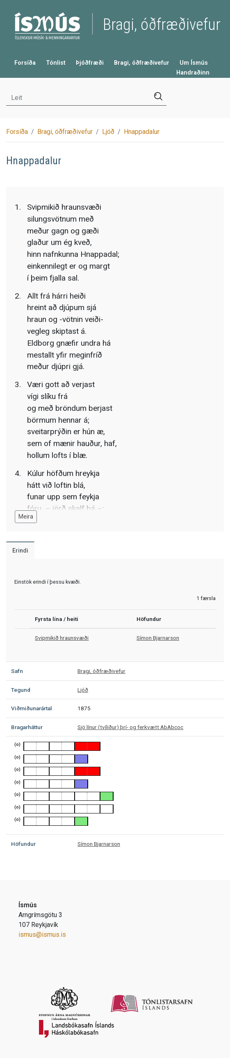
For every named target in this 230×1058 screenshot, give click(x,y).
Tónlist (56, 62)
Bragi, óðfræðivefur (141, 62)
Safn (17, 671)
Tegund (20, 689)
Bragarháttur (27, 727)
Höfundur (23, 844)
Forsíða (25, 62)
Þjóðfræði (90, 62)
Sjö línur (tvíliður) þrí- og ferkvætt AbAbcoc (130, 727)
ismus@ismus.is (42, 934)
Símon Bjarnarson (158, 637)
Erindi (20, 550)
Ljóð (108, 132)
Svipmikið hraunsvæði (62, 637)
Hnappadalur (141, 132)
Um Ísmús (194, 62)
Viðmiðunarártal (31, 708)
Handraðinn (193, 72)
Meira (25, 516)
